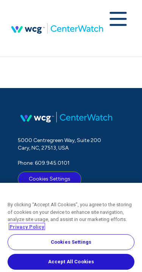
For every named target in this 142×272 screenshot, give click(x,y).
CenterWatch (57, 28)
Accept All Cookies (71, 263)
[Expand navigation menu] (118, 19)
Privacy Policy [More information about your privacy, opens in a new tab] (26, 228)
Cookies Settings (49, 179)
